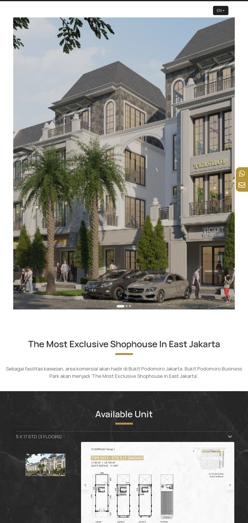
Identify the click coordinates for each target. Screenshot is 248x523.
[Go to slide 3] (128, 265)
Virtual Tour (142, 10)
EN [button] (219, 10)
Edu (110, 10)
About (100, 10)
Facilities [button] (160, 10)
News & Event (181, 10)
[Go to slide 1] (121, 265)
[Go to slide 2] (126, 265)
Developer (85, 10)
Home (71, 10)
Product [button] (122, 10)
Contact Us (201, 10)
